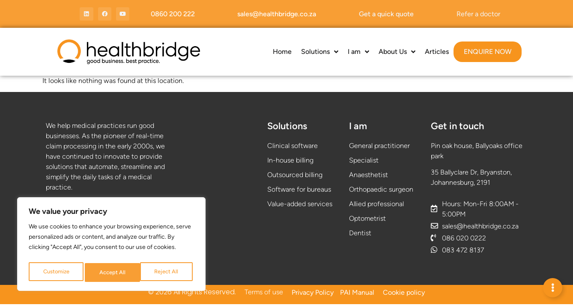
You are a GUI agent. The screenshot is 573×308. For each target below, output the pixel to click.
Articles (437, 51)
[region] (111, 246)
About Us (397, 51)
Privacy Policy (313, 292)
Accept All (167, 272)
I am (358, 51)
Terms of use (264, 292)
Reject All (111, 272)
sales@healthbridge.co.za (276, 14)
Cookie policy (404, 292)
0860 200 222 (173, 14)
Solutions (319, 51)
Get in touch (457, 126)
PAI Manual (357, 292)
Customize (55, 272)
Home (282, 51)
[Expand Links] (552, 287)
